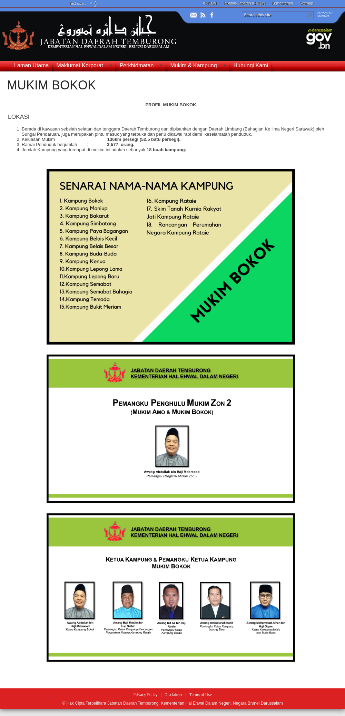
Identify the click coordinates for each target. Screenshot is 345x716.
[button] (310, 15)
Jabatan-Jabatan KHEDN (244, 3)
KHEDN (210, 3)
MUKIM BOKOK (51, 85)
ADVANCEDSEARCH (325, 14)
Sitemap (306, 3)
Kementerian (282, 3)
